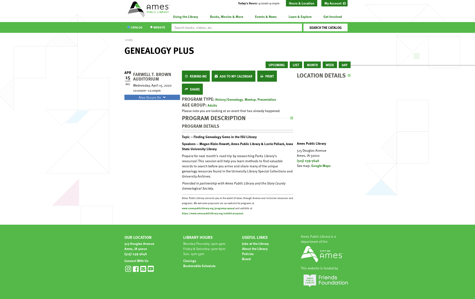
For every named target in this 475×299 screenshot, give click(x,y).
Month (312, 64)
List (296, 64)
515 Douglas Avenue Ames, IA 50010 (139, 246)
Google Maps (321, 165)
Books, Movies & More (226, 16)
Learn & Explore (300, 16)
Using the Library (185, 16)
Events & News (266, 16)
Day (345, 64)
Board (246, 258)
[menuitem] (334, 3)
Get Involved (332, 16)
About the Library (255, 248)
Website (159, 27)
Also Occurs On (153, 97)
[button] (260, 3)
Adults (212, 105)
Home (129, 40)
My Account (333, 3)
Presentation (266, 99)
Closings (189, 260)
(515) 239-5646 (308, 160)
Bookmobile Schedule (199, 265)
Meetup (250, 99)
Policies (248, 253)
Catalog (136, 27)
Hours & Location (301, 3)
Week (330, 64)
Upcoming (277, 64)
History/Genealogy (229, 99)
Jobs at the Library (255, 243)
